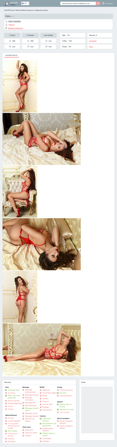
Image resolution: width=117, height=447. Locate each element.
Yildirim (17, 10)
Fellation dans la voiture (48, 434)
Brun (91, 47)
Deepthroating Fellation (47, 429)
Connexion (108, 3)
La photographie (14, 421)
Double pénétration (15, 403)
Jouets (10, 406)
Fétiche (10, 409)
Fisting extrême (65, 396)
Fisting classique (66, 390)
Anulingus (11, 442)
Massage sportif (31, 413)
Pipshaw (11, 439)
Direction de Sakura (29, 420)
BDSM (44, 396)
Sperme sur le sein (67, 410)
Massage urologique (29, 399)
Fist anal (63, 393)
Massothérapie (30, 406)
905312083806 (14, 21)
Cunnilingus (46, 438)
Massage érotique (32, 395)
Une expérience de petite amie (49, 425)
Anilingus (45, 441)
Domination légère (49, 393)
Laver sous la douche (13, 435)
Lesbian (28, 436)
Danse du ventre (31, 433)
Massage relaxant (32, 416)
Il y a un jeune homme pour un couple (14, 426)
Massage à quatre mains (32, 409)
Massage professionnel (30, 391)
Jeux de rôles (47, 404)
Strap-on (45, 401)
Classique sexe (13, 390)
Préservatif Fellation (46, 420)
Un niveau (11, 393)
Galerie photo (11, 55)
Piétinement (47, 410)
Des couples (12, 431)
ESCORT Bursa (9, 10)
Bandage (45, 407)
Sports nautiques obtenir (66, 427)
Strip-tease (29, 430)
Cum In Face (64, 412)
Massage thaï (30, 403)
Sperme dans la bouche (65, 405)
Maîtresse (46, 390)
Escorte (11, 418)
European (93, 41)
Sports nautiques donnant (66, 422)
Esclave (45, 399)
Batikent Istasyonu (27, 10)
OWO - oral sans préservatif (14, 396)
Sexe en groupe (13, 401)
